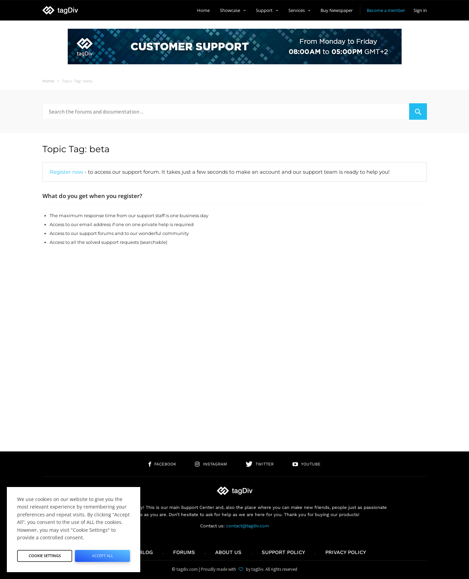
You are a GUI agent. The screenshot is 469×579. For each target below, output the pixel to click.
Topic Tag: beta (75, 149)
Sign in (420, 10)
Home (203, 10)
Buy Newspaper (337, 10)
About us (228, 552)
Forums (184, 552)
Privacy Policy (345, 552)
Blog (146, 552)
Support (267, 10)
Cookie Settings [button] (44, 554)
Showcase (233, 10)
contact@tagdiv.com (247, 525)
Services (299, 10)
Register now (66, 172)
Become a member (386, 10)
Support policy (283, 552)
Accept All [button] (102, 554)
